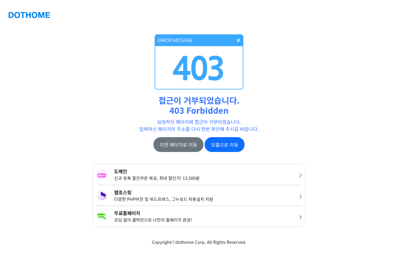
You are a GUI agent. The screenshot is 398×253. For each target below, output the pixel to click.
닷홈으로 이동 (224, 144)
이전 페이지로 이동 (178, 144)
